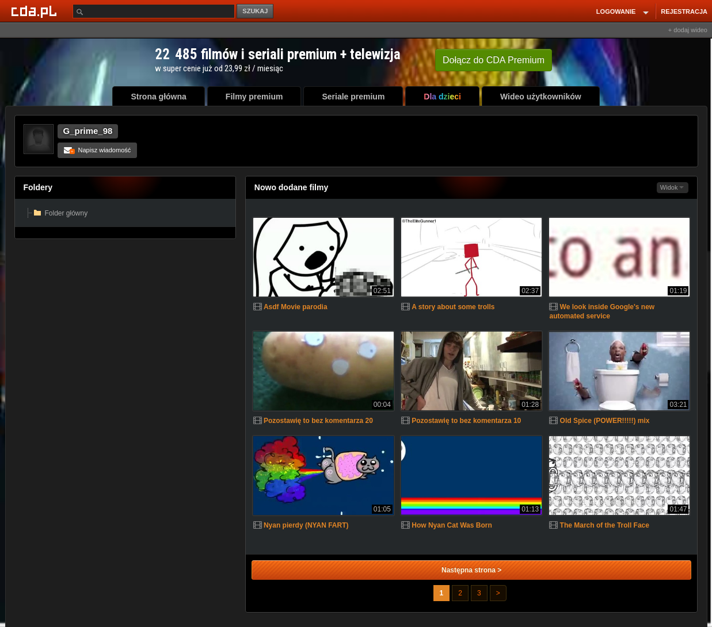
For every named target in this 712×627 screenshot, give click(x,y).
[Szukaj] (154, 11)
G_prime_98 (88, 131)
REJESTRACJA (684, 11)
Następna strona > (471, 570)
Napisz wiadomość (97, 150)
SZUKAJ (255, 10)
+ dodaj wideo (687, 29)
